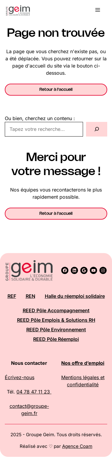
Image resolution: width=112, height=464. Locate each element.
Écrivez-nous (19, 377)
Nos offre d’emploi (82, 363)
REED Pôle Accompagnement (56, 310)
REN (30, 296)
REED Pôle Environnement (56, 330)
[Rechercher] (96, 129)
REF (11, 296)
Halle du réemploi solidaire (75, 296)
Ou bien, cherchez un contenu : (40, 118)
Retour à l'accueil (56, 90)
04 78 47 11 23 (33, 392)
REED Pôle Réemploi (56, 339)
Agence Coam (77, 446)
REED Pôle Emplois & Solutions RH (56, 320)
